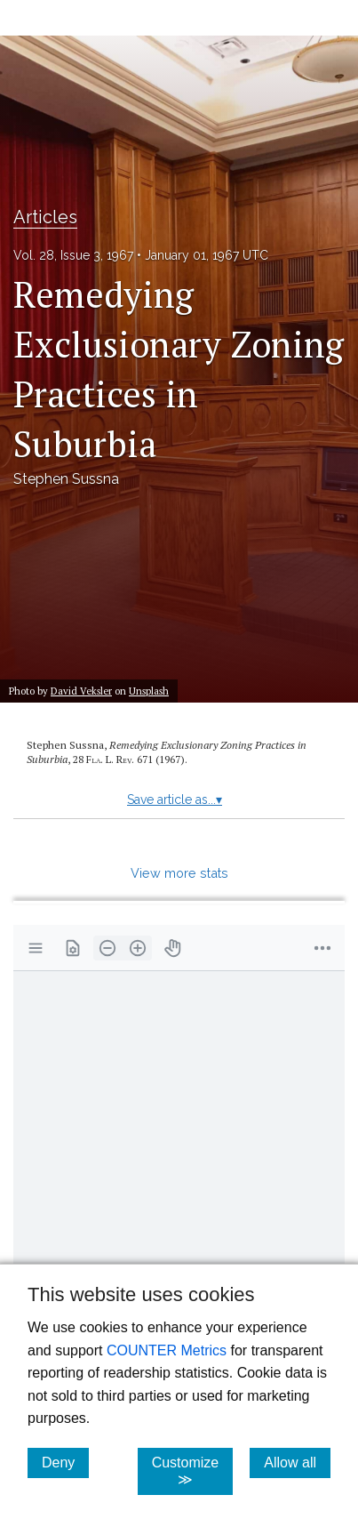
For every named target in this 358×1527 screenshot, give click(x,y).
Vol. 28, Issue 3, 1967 (73, 255)
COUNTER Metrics (167, 1350)
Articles (45, 217)
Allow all (297, 1462)
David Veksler (81, 690)
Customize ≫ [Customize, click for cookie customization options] (193, 1471)
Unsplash (149, 690)
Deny (65, 1462)
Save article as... (174, 799)
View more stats (179, 872)
